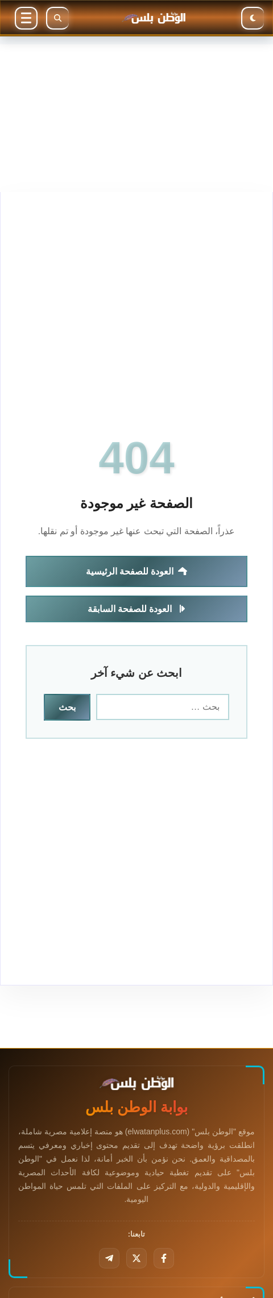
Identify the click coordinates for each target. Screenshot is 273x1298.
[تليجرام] (109, 1258)
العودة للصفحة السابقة (137, 609)
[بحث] (57, 18)
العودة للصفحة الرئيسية (137, 571)
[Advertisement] (136, 118)
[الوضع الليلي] (252, 18)
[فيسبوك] (164, 1258)
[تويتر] (136, 1258)
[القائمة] (26, 18)
